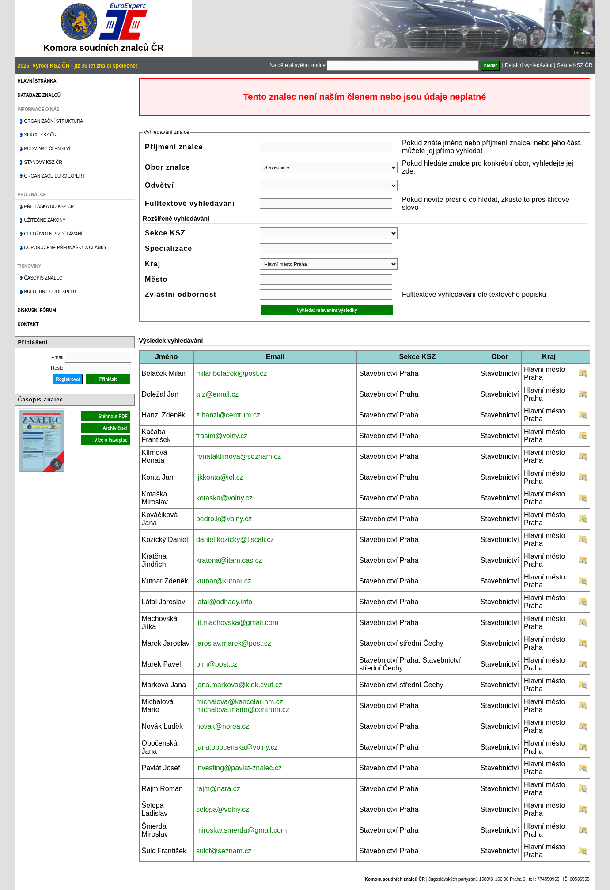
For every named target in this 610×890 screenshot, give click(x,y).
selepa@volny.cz (222, 809)
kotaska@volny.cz (224, 498)
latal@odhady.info (224, 602)
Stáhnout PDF (112, 416)
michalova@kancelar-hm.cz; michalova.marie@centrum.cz (242, 705)
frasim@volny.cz (221, 435)
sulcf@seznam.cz (224, 851)
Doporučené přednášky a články (65, 247)
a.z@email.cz (217, 394)
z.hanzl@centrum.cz (228, 415)
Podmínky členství (47, 148)
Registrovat (68, 379)
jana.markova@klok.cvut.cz (239, 685)
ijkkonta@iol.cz (219, 477)
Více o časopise (110, 440)
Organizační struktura (53, 121)
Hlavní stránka (37, 81)
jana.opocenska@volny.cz (237, 747)
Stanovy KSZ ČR (43, 162)
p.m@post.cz (217, 664)
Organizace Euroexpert (54, 176)
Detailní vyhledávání (529, 65)
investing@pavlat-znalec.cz (239, 768)
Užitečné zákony (45, 220)
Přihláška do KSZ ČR (49, 206)
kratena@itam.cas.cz (229, 560)
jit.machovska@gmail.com (237, 622)
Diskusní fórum (37, 310)
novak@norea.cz (222, 726)
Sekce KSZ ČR (575, 65)
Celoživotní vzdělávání (53, 233)
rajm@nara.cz (218, 788)
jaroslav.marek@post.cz (233, 643)
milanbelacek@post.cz (231, 373)
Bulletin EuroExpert (50, 291)
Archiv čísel (114, 428)
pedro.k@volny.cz (224, 519)
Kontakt (28, 324)
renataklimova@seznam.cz (238, 456)
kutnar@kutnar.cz (223, 581)
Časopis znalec (43, 278)
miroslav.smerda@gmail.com (241, 830)
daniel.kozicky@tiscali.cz (235, 539)
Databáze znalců (39, 95)
